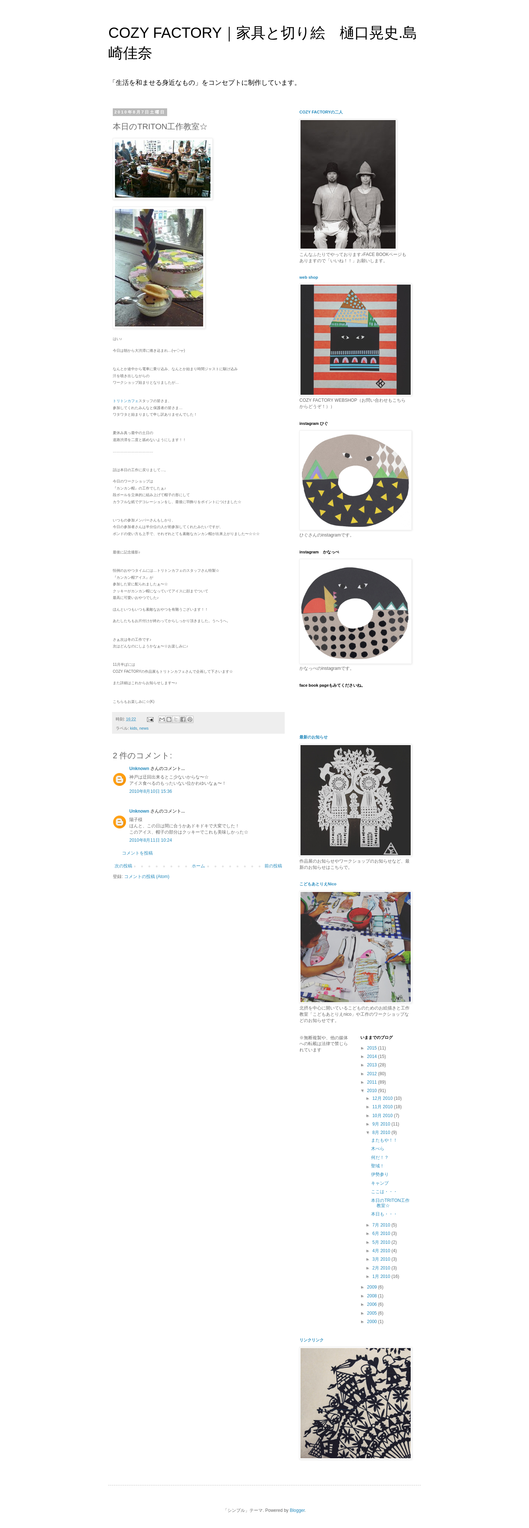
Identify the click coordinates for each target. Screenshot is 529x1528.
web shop (308, 277)
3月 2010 (381, 1259)
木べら (377, 1148)
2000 (372, 1321)
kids (133, 728)
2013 (372, 1065)
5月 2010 (381, 1242)
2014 (372, 1056)
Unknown (139, 768)
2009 (372, 1287)
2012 (372, 1073)
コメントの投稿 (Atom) (146, 876)
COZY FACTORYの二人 (321, 112)
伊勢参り (380, 1174)
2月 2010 (381, 1268)
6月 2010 (381, 1233)
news (143, 728)
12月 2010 (383, 1098)
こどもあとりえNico (318, 884)
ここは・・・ (384, 1191)
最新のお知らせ (313, 737)
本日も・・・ (384, 1214)
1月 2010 (381, 1276)
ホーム (198, 865)
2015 (372, 1048)
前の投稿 (273, 865)
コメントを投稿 (137, 853)
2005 (372, 1313)
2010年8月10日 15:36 (150, 791)
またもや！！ (384, 1140)
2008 (372, 1295)
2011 (372, 1082)
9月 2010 (381, 1124)
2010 (372, 1090)
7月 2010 (381, 1225)
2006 (372, 1304)
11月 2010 (383, 1106)
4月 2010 (381, 1250)
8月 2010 (381, 1132)
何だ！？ (380, 1157)
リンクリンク (311, 1340)
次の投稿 (123, 865)
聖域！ (377, 1165)
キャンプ (380, 1183)
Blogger (297, 1510)
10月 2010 (383, 1115)
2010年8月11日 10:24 (150, 840)
